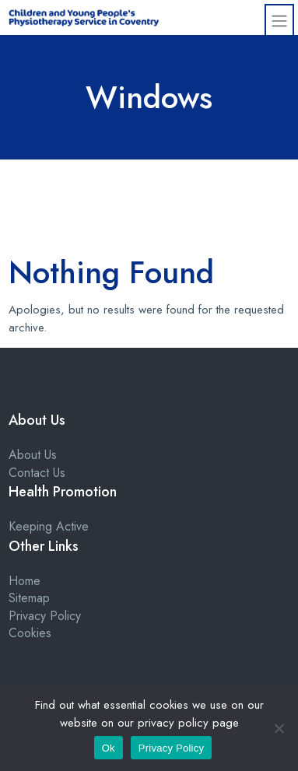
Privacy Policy (45, 616)
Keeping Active (49, 526)
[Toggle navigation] (279, 20)
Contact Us (37, 473)
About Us (33, 455)
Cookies (30, 633)
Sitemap (29, 598)
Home (24, 581)
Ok (108, 748)
